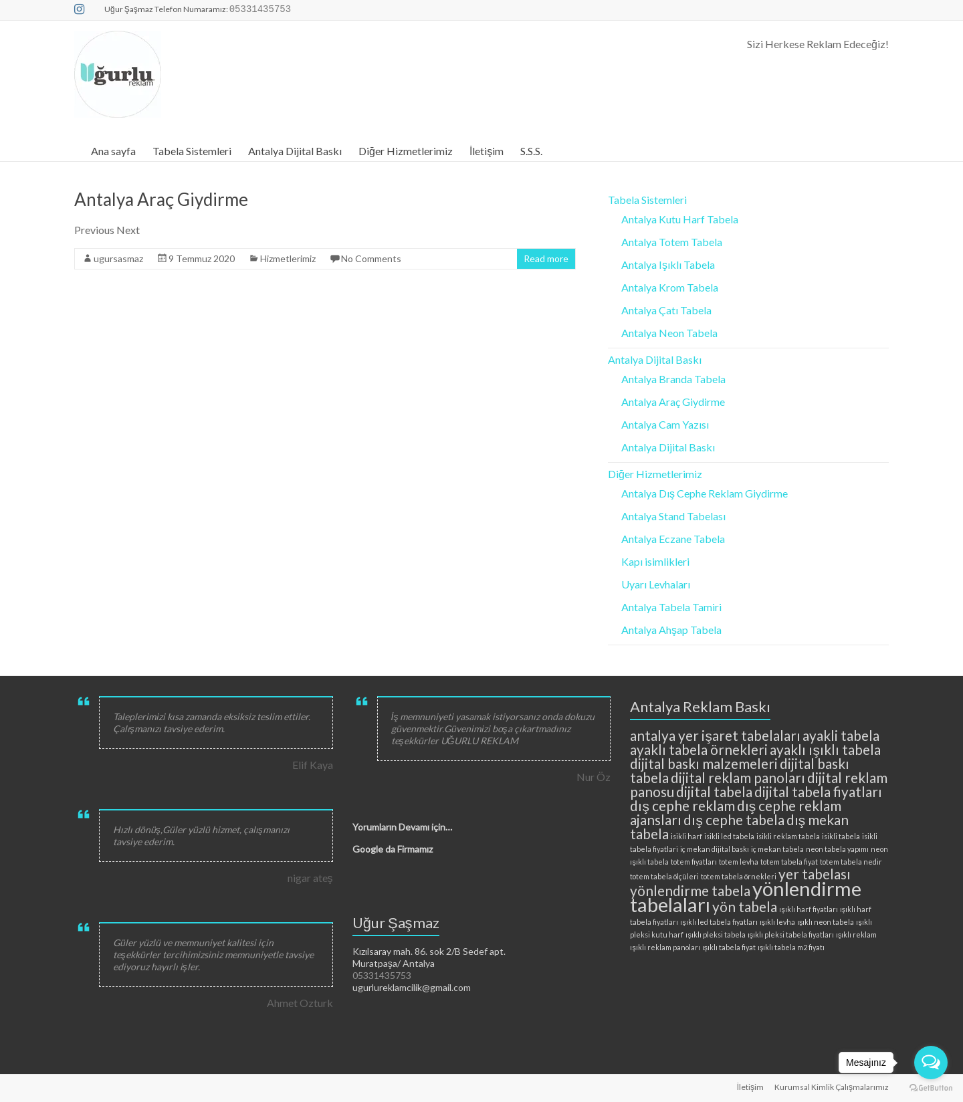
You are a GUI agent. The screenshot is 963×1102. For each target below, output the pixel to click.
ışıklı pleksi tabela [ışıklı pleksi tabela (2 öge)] (715, 934)
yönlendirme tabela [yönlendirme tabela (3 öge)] (690, 890)
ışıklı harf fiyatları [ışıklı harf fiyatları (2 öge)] (808, 909)
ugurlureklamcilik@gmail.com (411, 987)
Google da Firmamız (392, 849)
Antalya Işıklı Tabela (668, 264)
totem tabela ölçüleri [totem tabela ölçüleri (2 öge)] (664, 876)
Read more (546, 258)
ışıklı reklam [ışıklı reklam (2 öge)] (856, 934)
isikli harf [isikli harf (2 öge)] (686, 836)
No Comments (371, 258)
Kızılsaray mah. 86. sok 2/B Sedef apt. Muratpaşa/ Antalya (429, 957)
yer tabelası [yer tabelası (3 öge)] (814, 873)
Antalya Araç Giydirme (161, 199)
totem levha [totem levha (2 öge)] (738, 861)
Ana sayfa (113, 150)
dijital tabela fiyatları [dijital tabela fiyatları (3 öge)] (818, 791)
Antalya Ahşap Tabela (671, 629)
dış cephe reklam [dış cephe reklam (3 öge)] (682, 805)
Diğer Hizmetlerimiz (405, 150)
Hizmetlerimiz (288, 258)
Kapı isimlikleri (655, 561)
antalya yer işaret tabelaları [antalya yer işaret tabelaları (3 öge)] (715, 735)
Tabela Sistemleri (191, 150)
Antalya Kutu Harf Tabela (679, 219)
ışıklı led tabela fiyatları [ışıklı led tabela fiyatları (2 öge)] (718, 921)
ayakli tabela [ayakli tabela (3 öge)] (840, 735)
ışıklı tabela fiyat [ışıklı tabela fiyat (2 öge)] (729, 947)
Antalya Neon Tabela (669, 332)
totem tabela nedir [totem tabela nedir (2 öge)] (851, 861)
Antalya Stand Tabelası (673, 516)
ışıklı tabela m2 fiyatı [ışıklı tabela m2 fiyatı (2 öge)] (791, 947)
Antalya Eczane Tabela (673, 538)
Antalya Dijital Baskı (295, 150)
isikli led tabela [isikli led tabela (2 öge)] (729, 836)
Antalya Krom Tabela (669, 287)
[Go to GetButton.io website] (930, 1088)
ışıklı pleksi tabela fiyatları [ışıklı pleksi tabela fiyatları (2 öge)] (791, 934)
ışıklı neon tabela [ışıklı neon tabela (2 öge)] (825, 921)
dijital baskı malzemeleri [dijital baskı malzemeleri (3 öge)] (704, 763)
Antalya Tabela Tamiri (671, 606)
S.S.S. (531, 150)
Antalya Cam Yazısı (665, 424)
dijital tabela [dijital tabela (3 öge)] (714, 791)
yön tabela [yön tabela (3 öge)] (744, 906)
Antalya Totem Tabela (671, 241)
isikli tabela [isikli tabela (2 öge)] (841, 836)
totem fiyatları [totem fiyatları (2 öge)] (694, 861)
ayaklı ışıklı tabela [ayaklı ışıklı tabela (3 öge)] (825, 749)
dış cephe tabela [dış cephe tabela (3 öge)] (733, 819)
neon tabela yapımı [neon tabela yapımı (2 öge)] (837, 849)
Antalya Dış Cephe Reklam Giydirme (704, 493)
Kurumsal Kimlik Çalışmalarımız (831, 1087)
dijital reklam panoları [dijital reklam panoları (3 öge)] (738, 777)
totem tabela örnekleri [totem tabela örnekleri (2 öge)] (738, 876)
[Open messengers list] (931, 1062)
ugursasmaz (118, 258)
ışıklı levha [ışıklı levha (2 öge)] (777, 921)
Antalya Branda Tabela (673, 378)
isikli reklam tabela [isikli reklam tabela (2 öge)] (788, 836)
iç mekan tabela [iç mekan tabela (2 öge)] (777, 849)
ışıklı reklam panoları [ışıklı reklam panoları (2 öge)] (665, 947)
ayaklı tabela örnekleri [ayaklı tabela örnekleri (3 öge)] (699, 749)
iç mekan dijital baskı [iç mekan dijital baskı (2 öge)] (714, 849)
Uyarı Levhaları (655, 584)
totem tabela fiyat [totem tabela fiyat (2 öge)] (789, 861)
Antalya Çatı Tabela (666, 310)
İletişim (486, 150)
